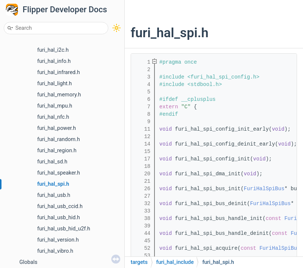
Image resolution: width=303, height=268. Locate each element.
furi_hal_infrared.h (58, 72)
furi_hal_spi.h (53, 184)
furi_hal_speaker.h (58, 173)
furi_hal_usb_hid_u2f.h (63, 229)
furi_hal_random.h (58, 139)
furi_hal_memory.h (59, 95)
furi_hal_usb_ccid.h (60, 206)
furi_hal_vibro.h (55, 251)
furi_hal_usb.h (53, 195)
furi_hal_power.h (56, 128)
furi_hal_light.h (54, 83)
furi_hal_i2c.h (52, 50)
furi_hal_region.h (56, 150)
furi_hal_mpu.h (54, 106)
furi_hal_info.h (54, 61)
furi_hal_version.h (58, 240)
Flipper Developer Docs (65, 9)
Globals (28, 262)
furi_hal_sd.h (52, 162)
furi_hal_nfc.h (53, 117)
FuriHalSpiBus (264, 189)
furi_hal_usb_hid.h (58, 217)
